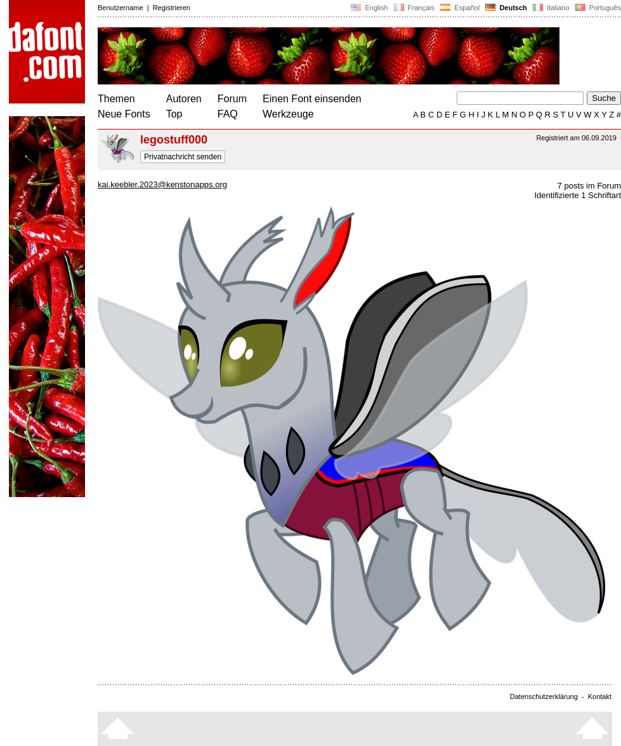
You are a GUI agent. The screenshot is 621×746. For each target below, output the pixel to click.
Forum (232, 98)
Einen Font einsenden (312, 98)
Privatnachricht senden (182, 156)
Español (459, 7)
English (369, 7)
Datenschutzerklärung (544, 696)
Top (174, 114)
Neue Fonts (124, 114)
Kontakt (599, 696)
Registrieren (171, 7)
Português (597, 7)
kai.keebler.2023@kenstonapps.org (162, 184)
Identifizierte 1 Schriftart (577, 195)
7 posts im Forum (589, 185)
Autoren (184, 98)
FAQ (228, 114)
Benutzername (120, 7)
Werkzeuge (288, 114)
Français (414, 7)
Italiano (551, 7)
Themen (116, 98)
